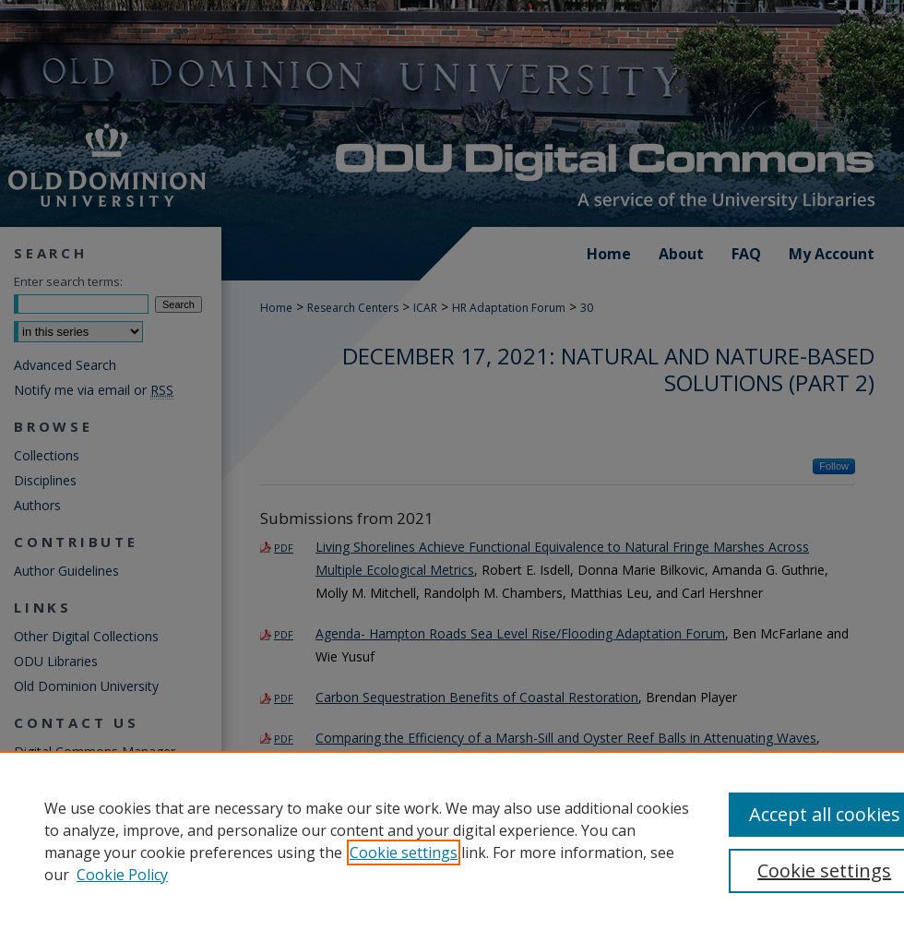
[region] (452, 840)
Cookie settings (404, 852)
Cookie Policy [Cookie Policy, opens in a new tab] (122, 874)
